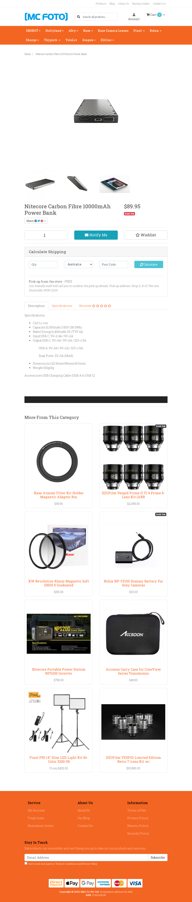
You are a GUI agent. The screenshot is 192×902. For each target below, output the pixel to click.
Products (101, 3)
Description (36, 306)
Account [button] (134, 17)
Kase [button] (86, 31)
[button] (146, 235)
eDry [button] (72, 31)
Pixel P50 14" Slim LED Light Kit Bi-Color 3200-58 (58, 759)
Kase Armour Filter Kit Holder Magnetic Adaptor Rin (59, 495)
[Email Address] (86, 857)
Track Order (36, 818)
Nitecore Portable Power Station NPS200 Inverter (58, 671)
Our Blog (84, 818)
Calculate (148, 264)
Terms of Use (136, 810)
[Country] (78, 264)
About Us (123, 3)
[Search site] (78, 16)
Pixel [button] (137, 31)
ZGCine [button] (106, 40)
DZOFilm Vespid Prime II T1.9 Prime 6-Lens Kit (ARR (133, 495)
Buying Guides (141, 3)
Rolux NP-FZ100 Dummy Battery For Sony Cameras (133, 583)
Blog (112, 3)
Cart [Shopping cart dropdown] (154, 14)
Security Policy (138, 833)
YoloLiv (71, 40)
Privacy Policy (137, 818)
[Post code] (113, 264)
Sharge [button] (31, 40)
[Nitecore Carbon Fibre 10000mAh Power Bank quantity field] (46, 235)
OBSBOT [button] (32, 31)
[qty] (43, 264)
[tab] (36, 306)
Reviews (95, 306)
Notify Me (96, 235)
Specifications (62, 306)
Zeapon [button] (87, 40)
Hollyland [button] (53, 31)
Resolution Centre (41, 826)
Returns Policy (137, 826)
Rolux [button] (154, 31)
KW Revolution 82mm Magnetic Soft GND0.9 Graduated (58, 583)
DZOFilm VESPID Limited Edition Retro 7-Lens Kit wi (133, 759)
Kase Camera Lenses (113, 31)
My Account (36, 810)
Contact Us (159, 3)
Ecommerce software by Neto (117, 891)
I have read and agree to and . (61, 863)
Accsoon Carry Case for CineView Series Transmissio (133, 671)
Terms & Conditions (66, 863)
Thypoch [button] (51, 40)
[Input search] (100, 16)
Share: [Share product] (35, 220)
